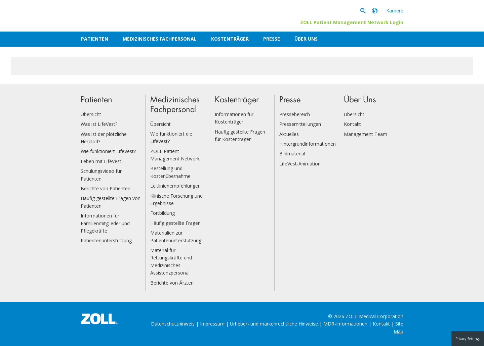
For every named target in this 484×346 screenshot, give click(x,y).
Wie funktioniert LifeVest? (108, 151)
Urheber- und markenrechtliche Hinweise (274, 323)
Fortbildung (162, 213)
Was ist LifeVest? (99, 124)
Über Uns (306, 39)
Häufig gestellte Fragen (175, 223)
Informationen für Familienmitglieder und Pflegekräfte (105, 223)
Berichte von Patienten (105, 188)
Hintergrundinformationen (307, 144)
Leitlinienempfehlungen (175, 186)
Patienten (94, 39)
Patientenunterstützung (106, 240)
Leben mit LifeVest (101, 161)
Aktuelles (289, 134)
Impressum (212, 323)
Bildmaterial (292, 153)
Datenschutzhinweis (173, 323)
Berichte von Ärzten (172, 283)
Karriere (394, 10)
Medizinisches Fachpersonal (160, 39)
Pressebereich (294, 114)
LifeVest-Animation (300, 163)
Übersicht (91, 114)
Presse (271, 39)
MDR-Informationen (345, 323)
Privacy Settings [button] (467, 338)
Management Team (365, 134)
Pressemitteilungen (300, 124)
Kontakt (352, 124)
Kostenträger (230, 39)
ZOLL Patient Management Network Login (351, 22)
